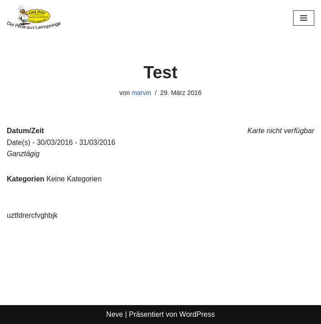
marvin (141, 92)
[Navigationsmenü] (303, 18)
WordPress (197, 314)
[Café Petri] (34, 17)
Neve (114, 314)
